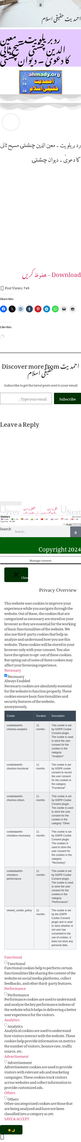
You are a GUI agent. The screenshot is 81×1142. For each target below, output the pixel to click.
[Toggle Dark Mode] (11, 1129)
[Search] (75, 531)
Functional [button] (13, 956)
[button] (40, 3)
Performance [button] (15, 987)
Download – (51, 273)
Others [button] (9, 1092)
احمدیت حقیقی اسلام (61, 17)
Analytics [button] (11, 1019)
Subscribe (67, 398)
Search (5, 529)
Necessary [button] (12, 669)
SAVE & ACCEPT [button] (16, 1118)
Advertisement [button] (16, 1055)
